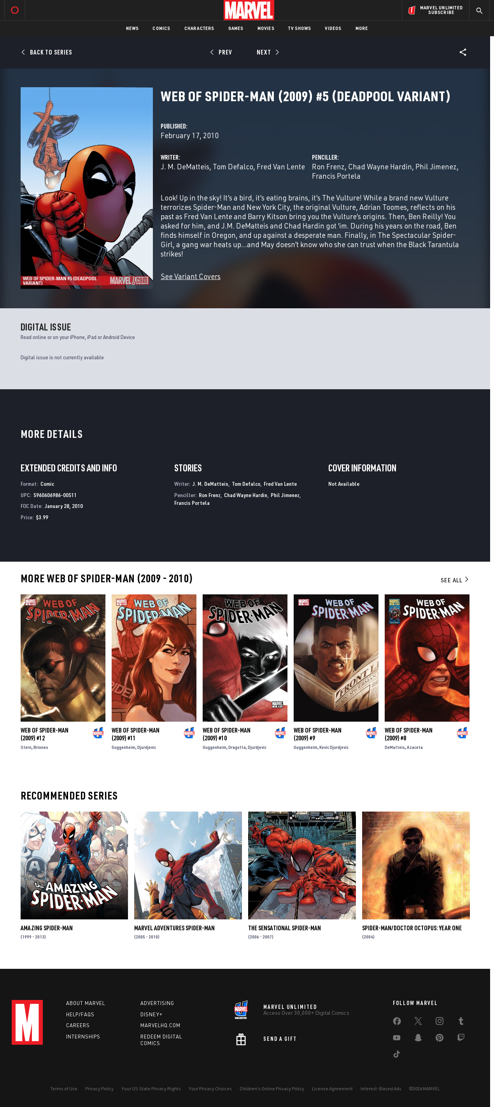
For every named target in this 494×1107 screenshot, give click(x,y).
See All (455, 580)
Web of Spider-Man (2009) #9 (318, 734)
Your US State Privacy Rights (151, 1088)
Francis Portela (336, 175)
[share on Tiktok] (397, 1056)
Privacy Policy (99, 1088)
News (132, 28)
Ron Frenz (328, 166)
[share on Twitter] (418, 1022)
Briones (40, 747)
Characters (199, 28)
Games (235, 28)
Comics (161, 28)
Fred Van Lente (281, 166)
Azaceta (415, 747)
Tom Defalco (233, 166)
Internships (83, 1036)
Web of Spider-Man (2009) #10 (227, 734)
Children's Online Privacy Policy (272, 1088)
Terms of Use (63, 1088)
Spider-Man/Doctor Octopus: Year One (412, 928)
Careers (78, 1025)
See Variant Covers (191, 276)
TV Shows (299, 28)
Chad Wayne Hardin (380, 166)
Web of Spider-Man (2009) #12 (44, 734)
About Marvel (85, 1003)
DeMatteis (395, 747)
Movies (266, 28)
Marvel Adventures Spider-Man (174, 928)
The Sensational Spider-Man (284, 928)
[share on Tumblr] (461, 1022)
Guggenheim (123, 747)
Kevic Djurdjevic (334, 747)
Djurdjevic (146, 747)
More (362, 28)
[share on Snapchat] (418, 1039)
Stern (26, 747)
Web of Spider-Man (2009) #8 (409, 734)
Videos (333, 28)
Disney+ (151, 1014)
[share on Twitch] (461, 1039)
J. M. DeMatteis (185, 166)
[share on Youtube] (397, 1039)
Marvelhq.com (160, 1025)
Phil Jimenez (436, 166)
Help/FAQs (80, 1014)
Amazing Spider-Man (47, 928)
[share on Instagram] (439, 1022)
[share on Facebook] (397, 1023)
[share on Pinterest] (439, 1039)
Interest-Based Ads (381, 1088)
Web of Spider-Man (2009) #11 (135, 734)
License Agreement (332, 1088)
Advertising (157, 1003)
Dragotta (237, 747)
